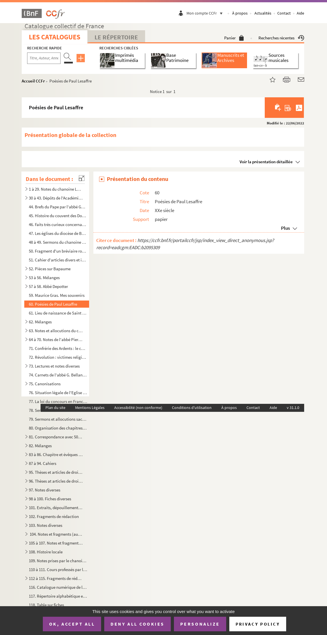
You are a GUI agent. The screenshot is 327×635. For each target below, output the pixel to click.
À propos (240, 13)
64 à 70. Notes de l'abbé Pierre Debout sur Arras (56, 339)
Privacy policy (258, 624)
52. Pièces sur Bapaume (50, 268)
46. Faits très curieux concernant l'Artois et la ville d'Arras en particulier (58, 224)
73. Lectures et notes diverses (54, 366)
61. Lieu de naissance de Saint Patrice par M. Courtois (58, 313)
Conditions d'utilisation (192, 407)
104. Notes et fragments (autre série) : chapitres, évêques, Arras (56, 534)
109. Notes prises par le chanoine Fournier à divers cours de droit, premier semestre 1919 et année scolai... (58, 560)
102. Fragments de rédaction (54, 516)
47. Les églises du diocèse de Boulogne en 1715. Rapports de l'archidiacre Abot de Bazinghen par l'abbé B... (58, 233)
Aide (300, 13)
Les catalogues (54, 37)
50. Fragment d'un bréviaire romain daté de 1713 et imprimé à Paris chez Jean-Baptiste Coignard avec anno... (58, 251)
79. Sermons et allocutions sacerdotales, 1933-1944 (58, 419)
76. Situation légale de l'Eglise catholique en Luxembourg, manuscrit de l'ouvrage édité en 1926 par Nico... (58, 392)
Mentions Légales (90, 407)
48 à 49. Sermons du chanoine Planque (58, 242)
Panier (234, 38)
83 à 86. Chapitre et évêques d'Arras (56, 454)
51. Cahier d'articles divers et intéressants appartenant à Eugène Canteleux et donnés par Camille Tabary (58, 260)
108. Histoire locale (46, 552)
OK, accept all (72, 624)
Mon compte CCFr (205, 13)
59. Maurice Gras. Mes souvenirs (57, 295)
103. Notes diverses (45, 525)
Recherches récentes (281, 38)
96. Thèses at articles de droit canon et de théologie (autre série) (56, 481)
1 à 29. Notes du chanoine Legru (56, 189)
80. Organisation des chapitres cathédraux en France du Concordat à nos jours (58, 428)
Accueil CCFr (33, 81)
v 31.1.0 (293, 407)
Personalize (200, 624)
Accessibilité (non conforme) (138, 407)
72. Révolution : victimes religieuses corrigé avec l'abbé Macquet (58, 357)
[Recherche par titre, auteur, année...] (44, 58)
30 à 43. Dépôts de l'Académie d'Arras (56, 198)
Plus (285, 228)
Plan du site (55, 407)
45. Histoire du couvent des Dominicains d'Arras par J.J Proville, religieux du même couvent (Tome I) (58, 215)
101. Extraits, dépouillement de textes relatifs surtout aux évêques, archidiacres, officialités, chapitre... (56, 507)
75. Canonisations (45, 383)
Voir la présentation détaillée (266, 161)
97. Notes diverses (44, 490)
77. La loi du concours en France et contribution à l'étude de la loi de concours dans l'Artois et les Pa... (58, 401)
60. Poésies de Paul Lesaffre (53, 304)
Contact (284, 13)
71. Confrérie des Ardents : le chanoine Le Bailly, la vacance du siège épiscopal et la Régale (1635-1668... (58, 348)
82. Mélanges (40, 445)
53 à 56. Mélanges (44, 277)
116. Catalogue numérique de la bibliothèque (58, 587)
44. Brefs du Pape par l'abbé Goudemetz (58, 206)
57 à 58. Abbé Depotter (48, 286)
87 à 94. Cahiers (42, 463)
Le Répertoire (116, 37)
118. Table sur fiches (46, 605)
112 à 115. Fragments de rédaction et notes (56, 578)
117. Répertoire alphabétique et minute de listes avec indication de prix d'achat (58, 596)
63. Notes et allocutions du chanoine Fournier (56, 330)
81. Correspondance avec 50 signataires (56, 437)
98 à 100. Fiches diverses (50, 498)
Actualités (262, 13)
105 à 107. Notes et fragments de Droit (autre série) (56, 543)
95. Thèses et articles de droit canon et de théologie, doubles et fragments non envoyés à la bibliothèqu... (56, 472)
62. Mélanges (40, 321)
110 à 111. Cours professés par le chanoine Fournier (58, 569)
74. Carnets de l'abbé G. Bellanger (58, 375)
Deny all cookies (137, 624)
